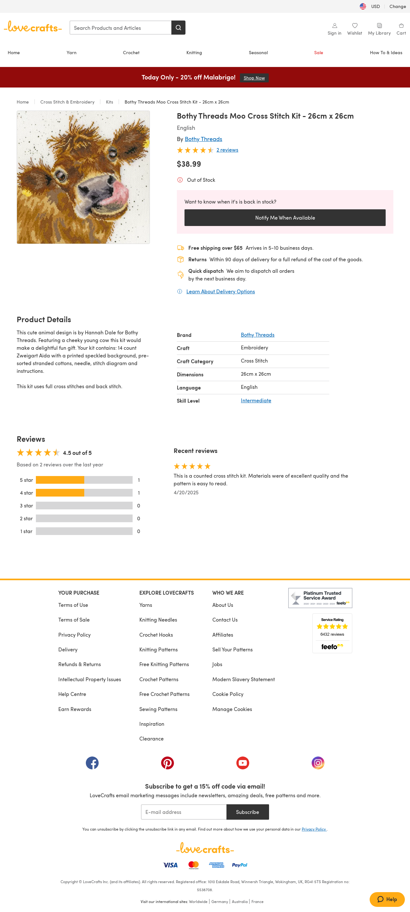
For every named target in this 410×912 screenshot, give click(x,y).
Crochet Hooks (156, 634)
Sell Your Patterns (232, 649)
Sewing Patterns (158, 709)
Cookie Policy (227, 693)
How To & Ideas (386, 52)
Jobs (217, 664)
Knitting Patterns (158, 649)
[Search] (178, 28)
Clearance (151, 738)
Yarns (145, 604)
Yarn (72, 52)
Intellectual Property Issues (89, 679)
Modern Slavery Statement (243, 679)
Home (14, 52)
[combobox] (121, 28)
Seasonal (258, 52)
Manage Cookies (232, 709)
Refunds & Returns (79, 664)
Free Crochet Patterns (164, 693)
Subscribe (247, 811)
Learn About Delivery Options (220, 291)
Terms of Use (73, 604)
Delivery (68, 649)
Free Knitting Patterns (164, 664)
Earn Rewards (74, 709)
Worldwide (198, 901)
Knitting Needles (158, 619)
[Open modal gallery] (83, 177)
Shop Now (256, 78)
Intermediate (256, 400)
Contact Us (225, 619)
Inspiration (151, 723)
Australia (240, 901)
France (257, 901)
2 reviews (227, 149)
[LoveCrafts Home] (205, 847)
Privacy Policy (74, 634)
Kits (109, 102)
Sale (318, 52)
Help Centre (72, 693)
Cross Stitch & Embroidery (67, 102)
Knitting (194, 52)
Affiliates (222, 634)
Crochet (131, 52)
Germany (219, 901)
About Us (222, 604)
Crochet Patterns (158, 679)
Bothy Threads (203, 139)
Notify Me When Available (285, 217)
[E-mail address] (183, 812)
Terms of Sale (74, 619)
